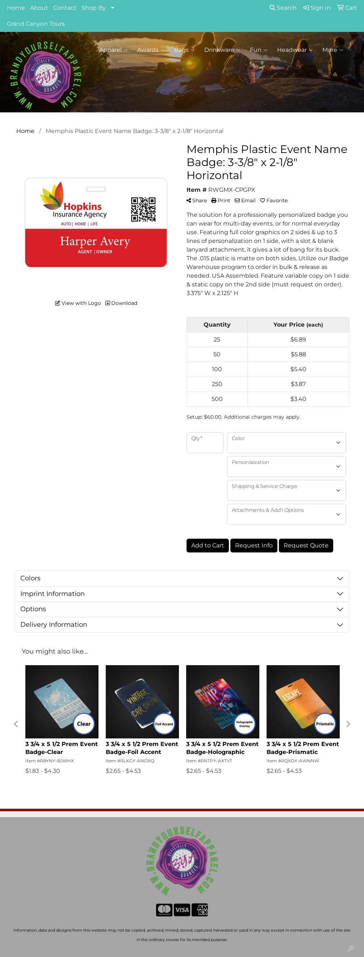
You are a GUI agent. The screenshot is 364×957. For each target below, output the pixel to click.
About (39, 7)
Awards (151, 50)
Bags (184, 50)
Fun (259, 50)
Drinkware (222, 50)
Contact (64, 7)
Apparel (113, 50)
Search (283, 7)
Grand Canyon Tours (36, 23)
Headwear (295, 50)
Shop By (93, 7)
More (332, 50)
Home (16, 7)
